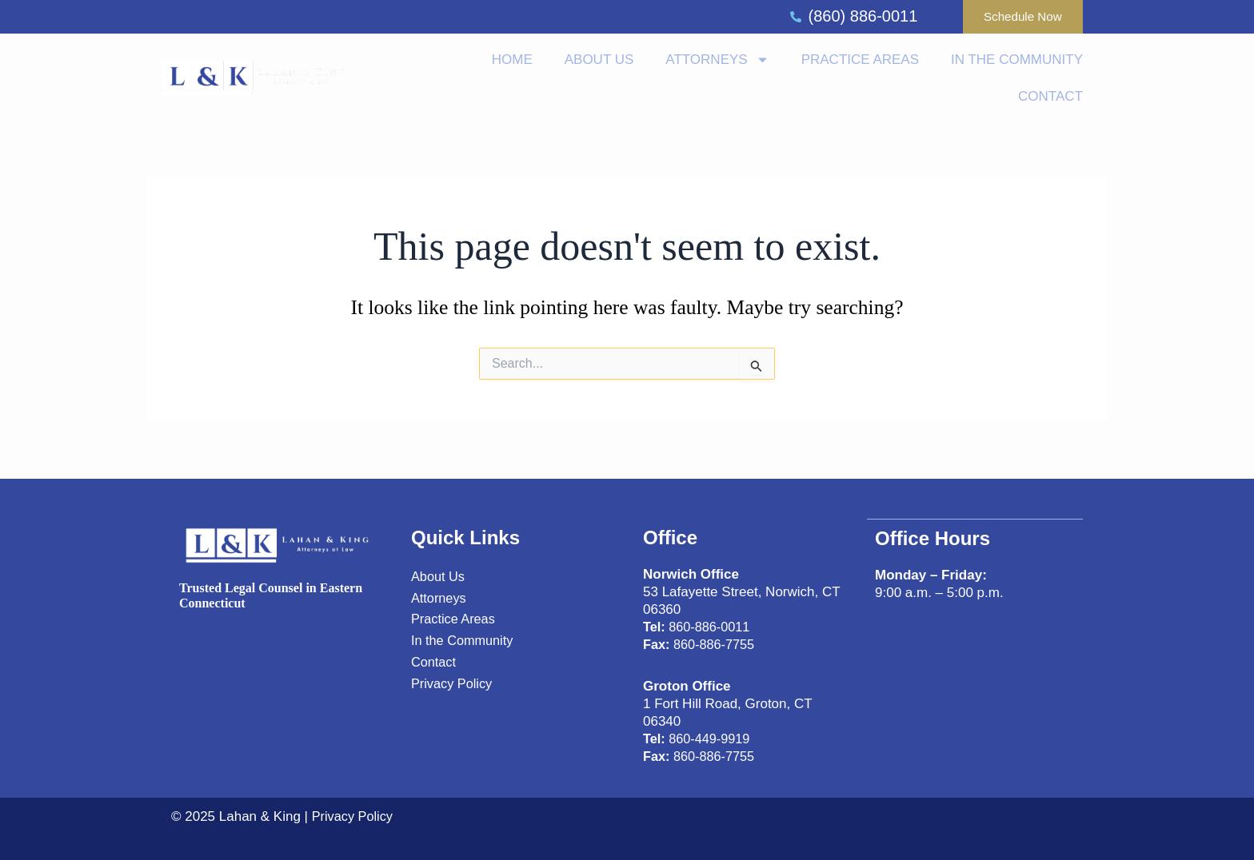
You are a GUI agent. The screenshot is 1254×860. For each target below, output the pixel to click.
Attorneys (717, 63)
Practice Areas (860, 62)
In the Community (1017, 62)
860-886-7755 (701, 644)
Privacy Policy (356, 816)
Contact (1050, 99)
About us (599, 62)
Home (512, 62)
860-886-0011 (699, 627)
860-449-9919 (699, 739)
